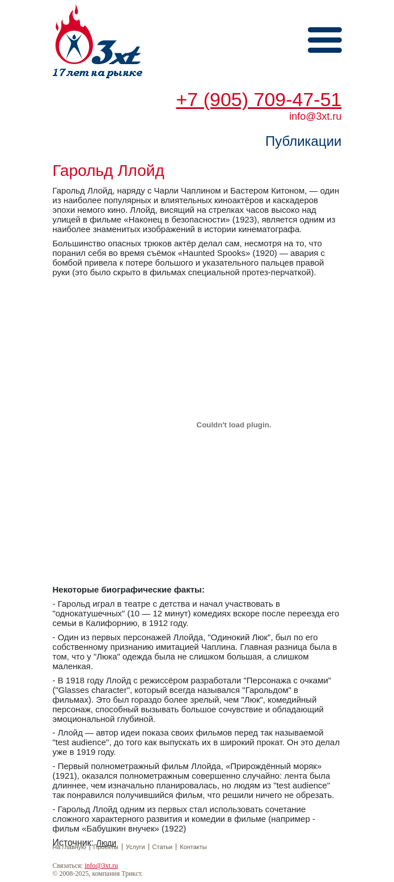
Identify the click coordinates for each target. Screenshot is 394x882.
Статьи (162, 846)
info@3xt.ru (101, 866)
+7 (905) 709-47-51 (258, 99)
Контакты (193, 846)
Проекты (106, 846)
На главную (69, 846)
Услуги (135, 846)
